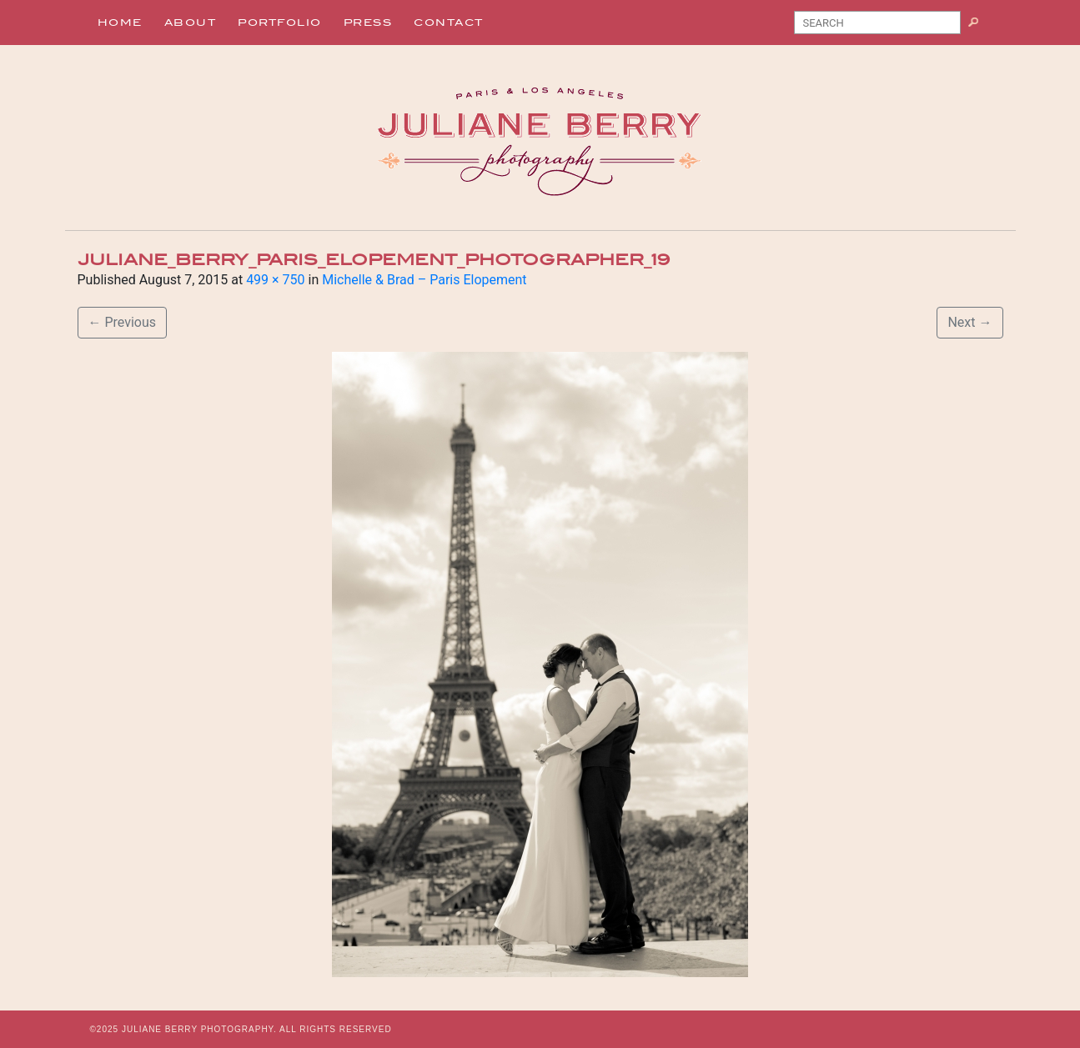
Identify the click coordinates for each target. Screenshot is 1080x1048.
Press (368, 22)
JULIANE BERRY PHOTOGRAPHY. (199, 1029)
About (190, 22)
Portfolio (280, 22)
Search (979, 26)
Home (120, 22)
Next (969, 322)
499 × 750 (275, 280)
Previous (122, 322)
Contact (449, 22)
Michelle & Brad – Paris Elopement (424, 280)
